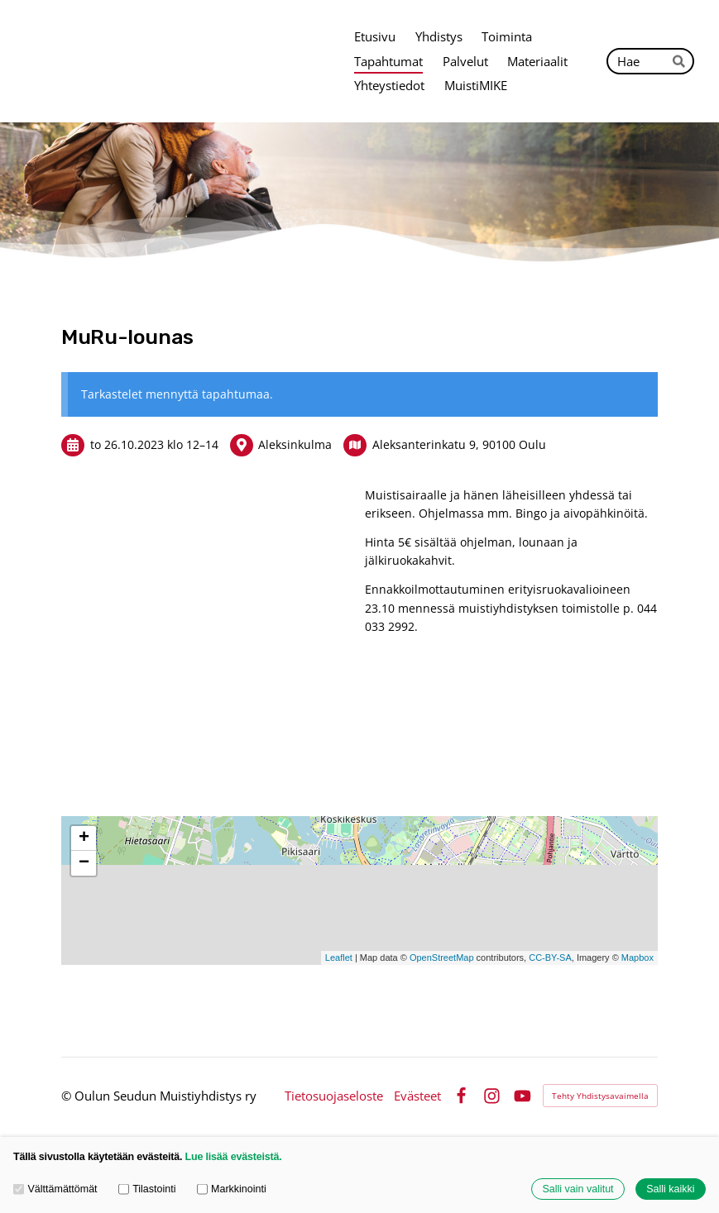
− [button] (84, 863)
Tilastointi (147, 1189)
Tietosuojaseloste (334, 1096)
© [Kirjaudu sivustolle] (67, 1095)
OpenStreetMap (442, 957)
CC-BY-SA (550, 957)
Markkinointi (231, 1189)
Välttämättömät (55, 1189)
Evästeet (417, 1096)
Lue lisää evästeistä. (233, 1157)
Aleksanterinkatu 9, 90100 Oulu (459, 444)
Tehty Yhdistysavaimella (600, 1095)
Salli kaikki (670, 1189)
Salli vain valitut (577, 1189)
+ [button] (84, 838)
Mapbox (637, 957)
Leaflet (338, 957)
